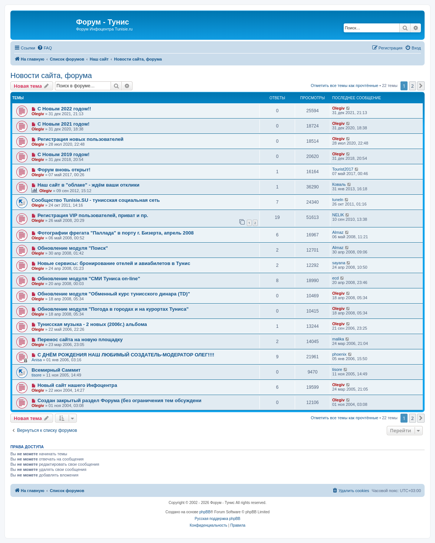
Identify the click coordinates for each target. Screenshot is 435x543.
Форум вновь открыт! (64, 169)
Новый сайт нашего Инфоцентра (77, 385)
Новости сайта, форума (51, 75)
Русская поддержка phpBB (217, 519)
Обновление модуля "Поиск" (72, 248)
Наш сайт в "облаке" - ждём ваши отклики (88, 185)
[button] (421, 85)
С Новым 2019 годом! (63, 154)
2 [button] (412, 86)
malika (338, 339)
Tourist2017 (342, 169)
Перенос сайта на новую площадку (80, 339)
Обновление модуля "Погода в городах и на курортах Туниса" (113, 309)
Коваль (339, 184)
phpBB (204, 512)
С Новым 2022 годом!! (64, 108)
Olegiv (38, 113)
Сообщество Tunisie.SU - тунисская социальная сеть (96, 200)
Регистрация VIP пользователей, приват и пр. (92, 215)
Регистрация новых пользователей (80, 139)
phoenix (339, 354)
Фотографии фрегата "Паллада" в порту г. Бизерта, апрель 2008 (115, 233)
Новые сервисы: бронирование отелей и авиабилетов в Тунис (113, 263)
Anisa (37, 360)
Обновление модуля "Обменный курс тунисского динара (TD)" (113, 294)
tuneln (337, 199)
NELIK (338, 215)
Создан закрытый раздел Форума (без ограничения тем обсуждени (119, 400)
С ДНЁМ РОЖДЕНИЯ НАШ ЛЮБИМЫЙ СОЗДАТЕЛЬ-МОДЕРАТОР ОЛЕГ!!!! (126, 355)
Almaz (338, 232)
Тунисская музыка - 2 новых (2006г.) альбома (92, 324)
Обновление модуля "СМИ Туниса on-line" (88, 278)
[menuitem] (44, 47)
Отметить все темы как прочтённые (344, 85)
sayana (338, 263)
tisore (37, 375)
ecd (335, 278)
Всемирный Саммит (56, 370)
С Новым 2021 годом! (63, 124)
